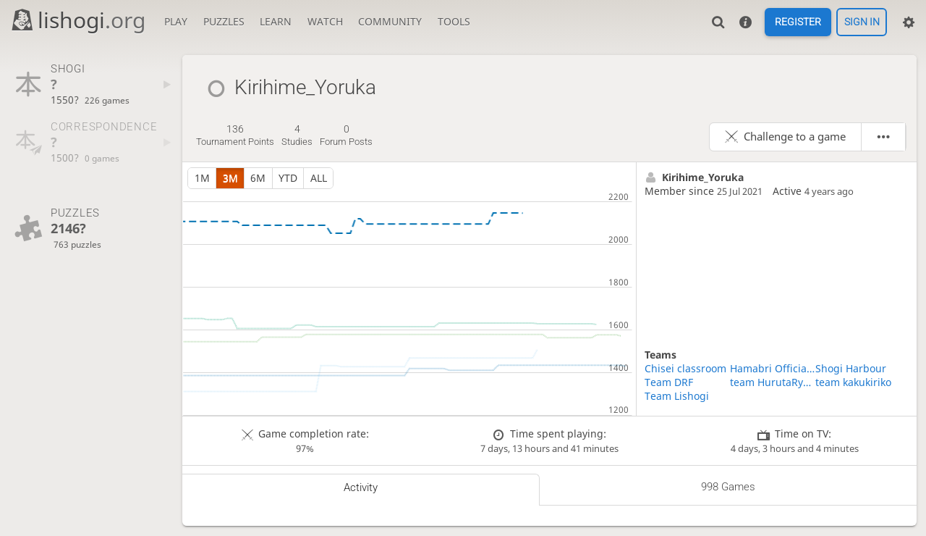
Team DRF (669, 382)
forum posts (346, 135)
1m (202, 178)
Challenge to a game (795, 136)
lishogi (77, 20)
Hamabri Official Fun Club (772, 368)
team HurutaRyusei (772, 382)
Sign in (862, 22)
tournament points (235, 135)
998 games (728, 486)
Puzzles (224, 21)
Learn (276, 21)
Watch (325, 21)
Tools (454, 21)
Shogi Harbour (850, 368)
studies (297, 135)
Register (798, 22)
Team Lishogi (677, 396)
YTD (288, 178)
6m (258, 178)
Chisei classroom (685, 368)
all (318, 178)
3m (230, 178)
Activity (361, 487)
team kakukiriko (853, 382)
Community (390, 21)
